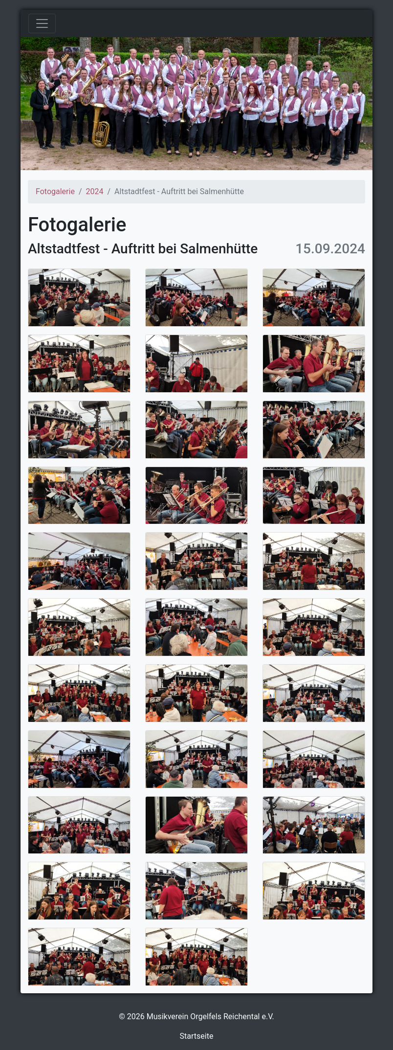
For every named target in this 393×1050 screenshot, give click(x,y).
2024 (94, 191)
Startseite (197, 1036)
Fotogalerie (55, 191)
